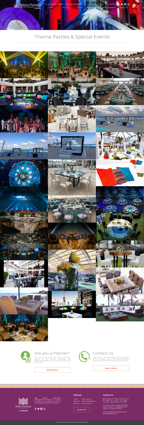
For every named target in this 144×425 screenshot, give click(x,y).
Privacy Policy (87, 403)
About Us (65, 7)
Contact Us (123, 7)
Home (51, 7)
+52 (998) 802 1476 (76, 4)
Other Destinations (109, 7)
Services (80, 7)
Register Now (52, 370)
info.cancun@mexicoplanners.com (115, 412)
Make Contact (111, 368)
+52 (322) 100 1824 (97, 4)
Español (111, 4)
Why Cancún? (94, 7)
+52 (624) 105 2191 (57, 4)
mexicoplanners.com (110, 413)
